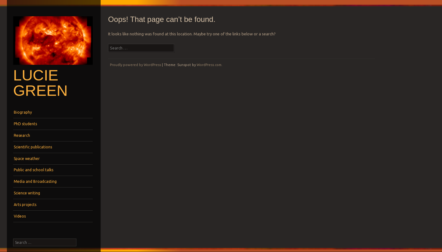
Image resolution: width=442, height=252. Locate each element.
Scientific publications (33, 147)
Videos (20, 216)
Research (22, 135)
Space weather (27, 159)
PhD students (25, 124)
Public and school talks (33, 170)
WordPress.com (209, 65)
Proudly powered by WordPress (135, 65)
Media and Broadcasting (35, 181)
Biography (23, 112)
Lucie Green (40, 83)
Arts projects (25, 205)
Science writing (27, 193)
